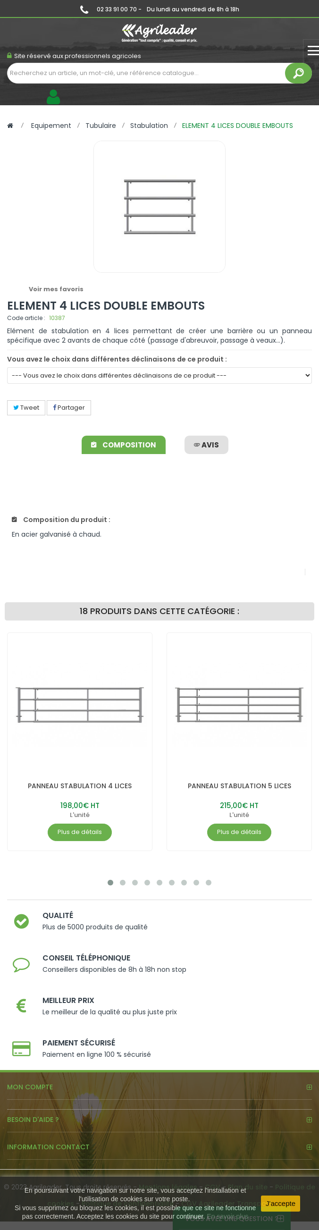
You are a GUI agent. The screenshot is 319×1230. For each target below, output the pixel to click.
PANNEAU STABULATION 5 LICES (239, 786)
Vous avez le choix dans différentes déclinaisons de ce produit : (117, 359)
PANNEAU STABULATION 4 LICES (80, 786)
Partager (69, 407)
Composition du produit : (61, 519)
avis (206, 445)
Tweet (26, 407)
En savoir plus (227, 1216)
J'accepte (280, 1203)
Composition (123, 445)
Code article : (26, 318)
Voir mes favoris (56, 289)
